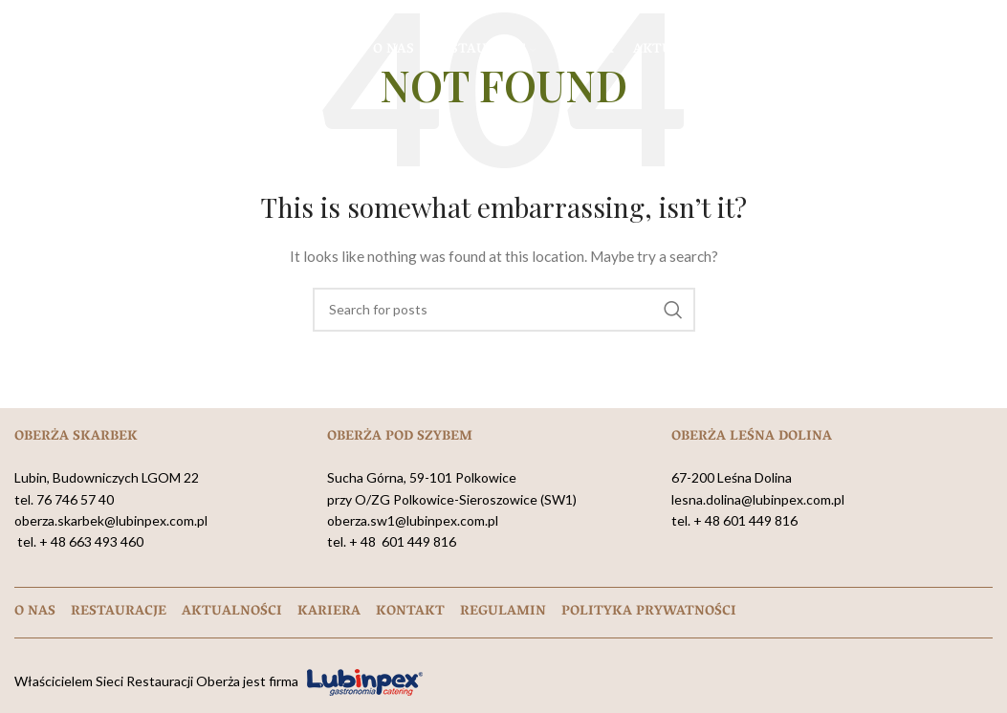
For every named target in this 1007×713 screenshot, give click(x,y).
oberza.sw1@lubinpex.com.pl (412, 520)
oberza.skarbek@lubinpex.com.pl (111, 520)
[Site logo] (110, 48)
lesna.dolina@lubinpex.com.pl (757, 499)
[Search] (504, 310)
